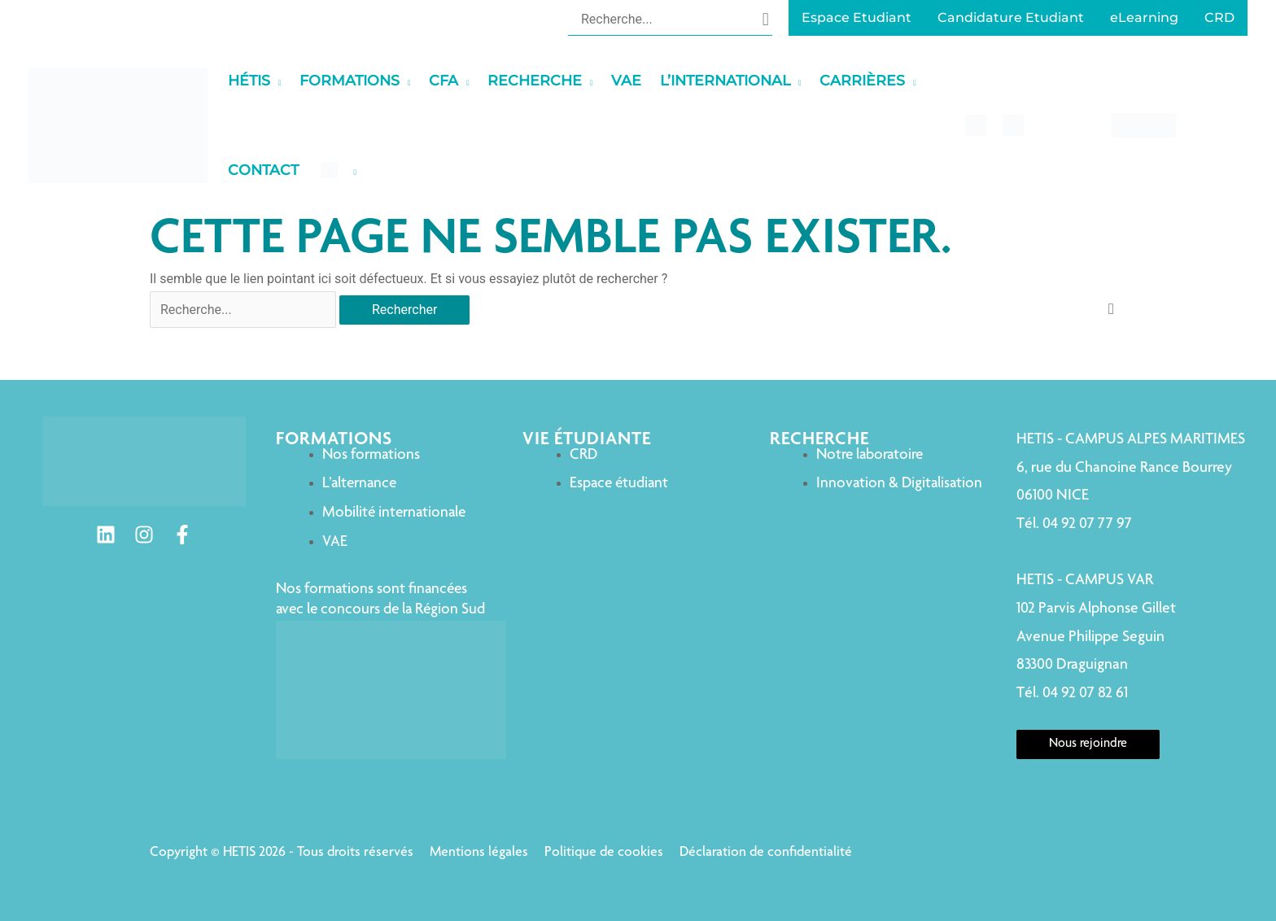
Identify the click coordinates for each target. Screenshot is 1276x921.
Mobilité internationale (393, 513)
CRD (583, 455)
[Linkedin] (106, 534)
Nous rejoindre (1088, 744)
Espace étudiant (619, 483)
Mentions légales (479, 852)
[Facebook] (182, 534)
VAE (334, 542)
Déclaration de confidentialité (766, 852)
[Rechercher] (765, 18)
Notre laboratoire (869, 455)
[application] (276, 80)
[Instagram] (144, 534)
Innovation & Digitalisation (899, 483)
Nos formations (371, 455)
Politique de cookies (603, 852)
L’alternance (359, 483)
